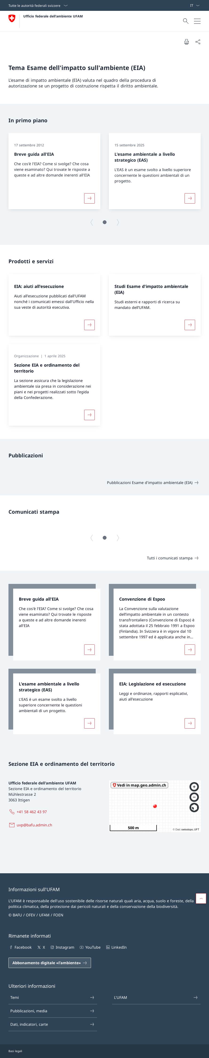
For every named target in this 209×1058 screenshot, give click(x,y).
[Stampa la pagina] (186, 42)
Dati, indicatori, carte (52, 1024)
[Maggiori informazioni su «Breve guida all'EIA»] (89, 198)
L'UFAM (156, 997)
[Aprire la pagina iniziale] (45, 21)
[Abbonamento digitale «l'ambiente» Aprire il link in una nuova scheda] (49, 963)
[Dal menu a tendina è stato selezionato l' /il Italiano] (195, 5)
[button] (104, 222)
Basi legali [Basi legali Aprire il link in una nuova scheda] (15, 1051)
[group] (54, 171)
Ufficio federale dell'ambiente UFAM (53, 16)
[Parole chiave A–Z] (188, 5)
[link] (54, 622)
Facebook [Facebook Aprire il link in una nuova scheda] (20, 947)
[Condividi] (197, 42)
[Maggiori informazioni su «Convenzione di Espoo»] (190, 649)
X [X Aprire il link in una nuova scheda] (40, 947)
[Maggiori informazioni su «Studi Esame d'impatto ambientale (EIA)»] (190, 325)
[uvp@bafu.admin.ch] (31, 825)
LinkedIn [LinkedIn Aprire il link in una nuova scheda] (116, 947)
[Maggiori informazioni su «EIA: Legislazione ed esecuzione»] (190, 723)
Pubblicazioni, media (52, 1011)
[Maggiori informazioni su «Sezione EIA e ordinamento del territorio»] (89, 415)
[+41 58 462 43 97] (28, 812)
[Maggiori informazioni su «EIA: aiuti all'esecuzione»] (89, 325)
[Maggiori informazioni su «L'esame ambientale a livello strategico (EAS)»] (190, 198)
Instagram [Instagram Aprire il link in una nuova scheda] (62, 947)
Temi (52, 997)
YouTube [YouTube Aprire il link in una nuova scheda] (89, 947)
